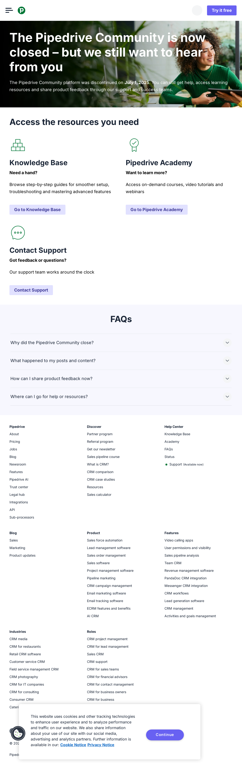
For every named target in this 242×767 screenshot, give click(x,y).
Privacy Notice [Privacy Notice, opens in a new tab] (100, 744)
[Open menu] (13, 10)
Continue (165, 734)
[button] (18, 733)
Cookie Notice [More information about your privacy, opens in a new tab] (73, 744)
